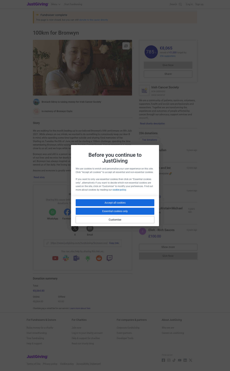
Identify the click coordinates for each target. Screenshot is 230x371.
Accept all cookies (115, 202)
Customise (115, 219)
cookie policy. (120, 189)
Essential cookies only (115, 211)
